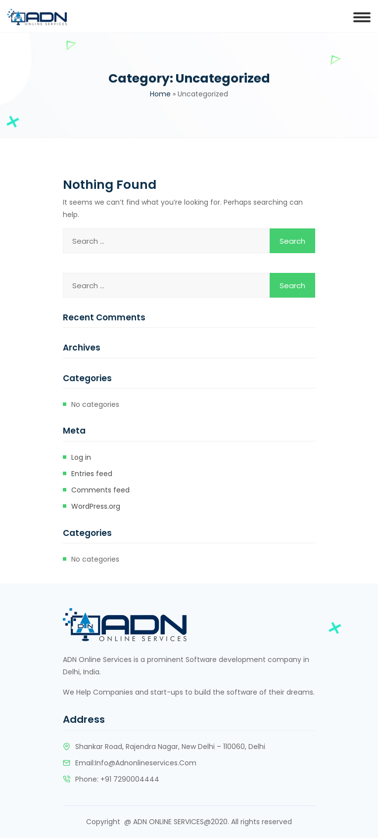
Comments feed (100, 490)
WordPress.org (95, 506)
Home (160, 94)
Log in (81, 457)
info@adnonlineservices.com (145, 763)
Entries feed (91, 474)
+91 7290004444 (129, 779)
